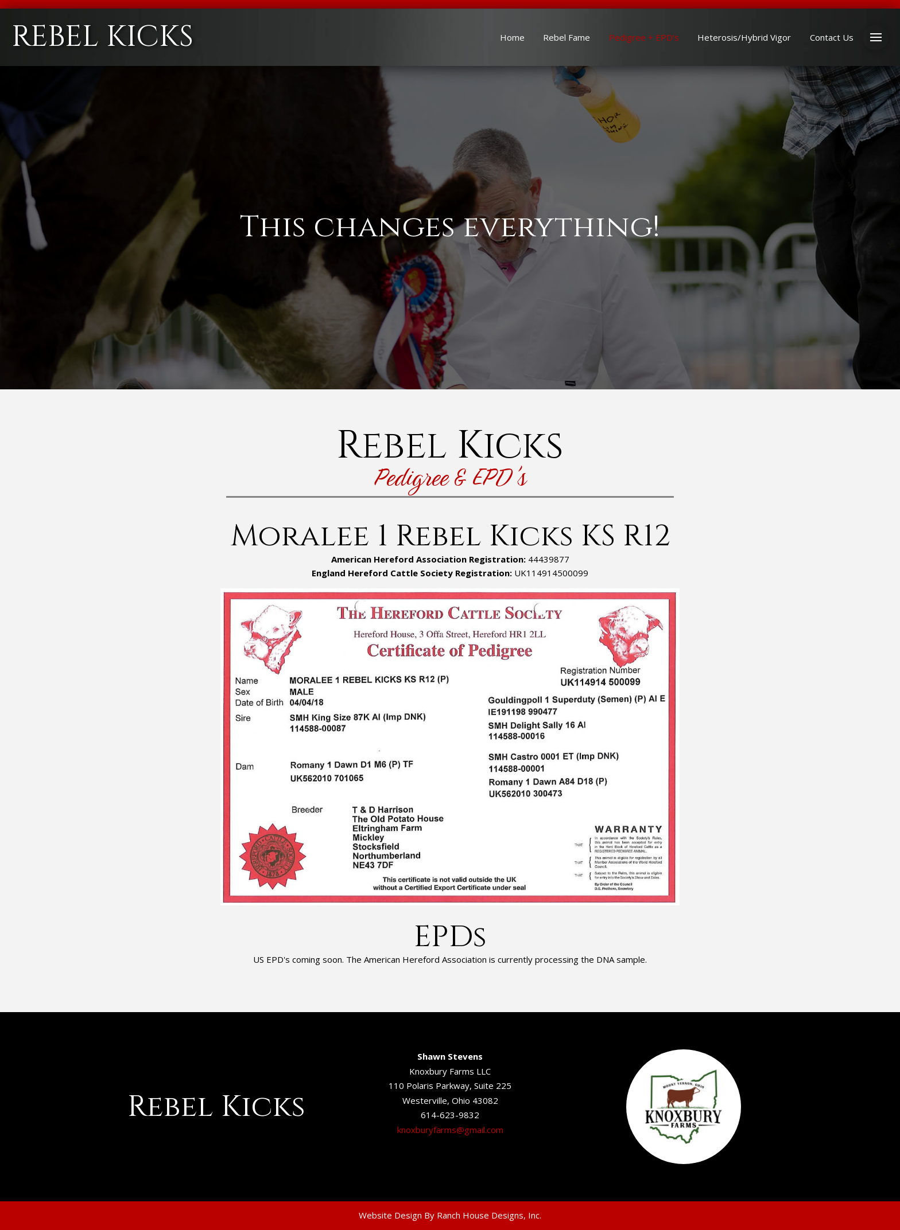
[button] (876, 37)
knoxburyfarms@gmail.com (450, 1129)
